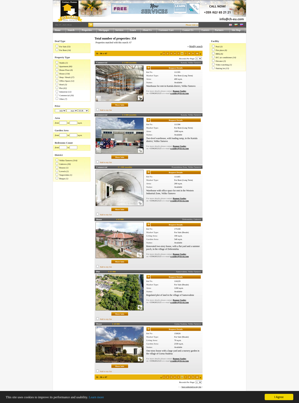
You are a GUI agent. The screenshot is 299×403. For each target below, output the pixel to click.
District (59, 155)
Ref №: (149, 72)
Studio (62, 63)
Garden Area (61, 130)
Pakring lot (220, 68)
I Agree (279, 397)
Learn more (96, 397)
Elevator (219, 61)
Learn (135, 30)
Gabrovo (63, 164)
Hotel (61, 84)
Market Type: (152, 75)
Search (71, 30)
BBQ (218, 54)
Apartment (63, 66)
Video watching (222, 65)
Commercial (64, 95)
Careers (205, 30)
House (62, 73)
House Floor (64, 70)
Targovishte (64, 175)
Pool (217, 46)
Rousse (62, 168)
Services (121, 30)
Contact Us (191, 30)
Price (57, 106)
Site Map (236, 30)
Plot (61, 88)
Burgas (62, 178)
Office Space (64, 81)
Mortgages (104, 30)
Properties (89, 30)
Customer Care (166, 30)
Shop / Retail (64, 77)
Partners (219, 30)
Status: (149, 82)
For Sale (62, 46)
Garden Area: (152, 239)
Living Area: (152, 236)
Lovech (62, 171)
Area (57, 118)
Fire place (220, 50)
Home (58, 30)
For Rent (63, 50)
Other (61, 99)
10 (197, 53)
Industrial (63, 92)
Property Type (62, 57)
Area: (148, 79)
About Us (149, 30)
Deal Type (60, 41)
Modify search (196, 46)
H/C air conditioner (224, 57)
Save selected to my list (191, 387)
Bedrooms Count (64, 142)
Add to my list (106, 110)
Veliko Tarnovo (65, 160)
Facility (215, 41)
